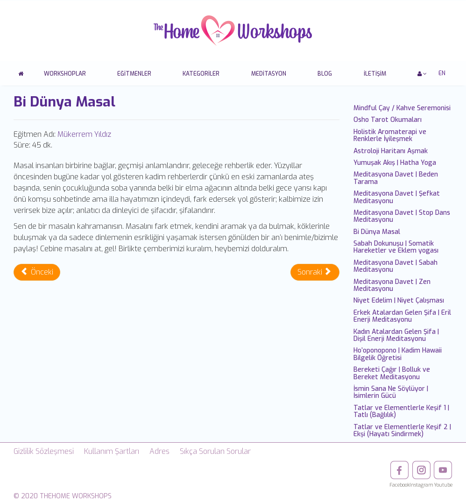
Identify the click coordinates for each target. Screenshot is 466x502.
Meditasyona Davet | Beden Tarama (395, 178)
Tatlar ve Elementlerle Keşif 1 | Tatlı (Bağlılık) (401, 411)
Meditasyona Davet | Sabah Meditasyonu (395, 266)
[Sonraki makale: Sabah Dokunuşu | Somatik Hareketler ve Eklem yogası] (314, 272)
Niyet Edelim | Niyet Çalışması (398, 300)
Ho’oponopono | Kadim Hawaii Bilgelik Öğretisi (397, 354)
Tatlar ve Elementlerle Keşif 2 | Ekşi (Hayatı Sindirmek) (402, 430)
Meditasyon (268, 74)
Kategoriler (201, 74)
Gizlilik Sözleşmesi (44, 451)
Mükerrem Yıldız (84, 134)
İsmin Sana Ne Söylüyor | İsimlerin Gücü (390, 392)
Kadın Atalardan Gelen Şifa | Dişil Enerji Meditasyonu (396, 335)
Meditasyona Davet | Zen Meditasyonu (392, 285)
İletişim (375, 74)
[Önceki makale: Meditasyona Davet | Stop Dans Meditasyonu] (37, 272)
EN (441, 73)
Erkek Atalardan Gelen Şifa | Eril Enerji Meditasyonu (402, 316)
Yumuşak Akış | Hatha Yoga (394, 162)
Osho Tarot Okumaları (387, 119)
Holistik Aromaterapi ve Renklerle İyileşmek (389, 135)
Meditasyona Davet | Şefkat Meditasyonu (396, 197)
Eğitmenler (134, 74)
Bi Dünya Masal (376, 231)
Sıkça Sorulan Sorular (215, 451)
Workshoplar (65, 74)
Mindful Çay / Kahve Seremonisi (402, 108)
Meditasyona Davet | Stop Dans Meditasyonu (401, 216)
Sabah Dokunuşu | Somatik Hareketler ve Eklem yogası (395, 247)
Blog (325, 74)
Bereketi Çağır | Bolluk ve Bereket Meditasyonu (391, 373)
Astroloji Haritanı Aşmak (390, 151)
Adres (159, 451)
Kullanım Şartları (111, 451)
